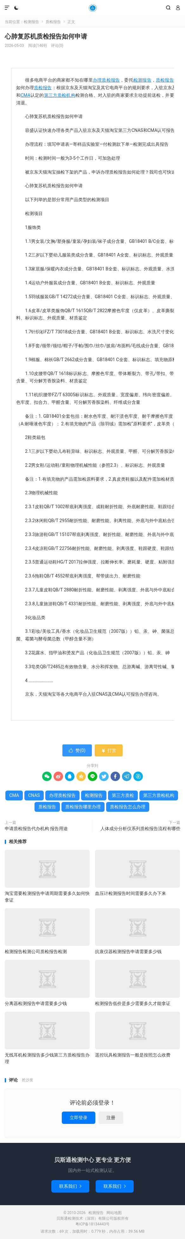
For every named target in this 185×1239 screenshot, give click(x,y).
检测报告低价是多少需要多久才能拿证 (132, 1003)
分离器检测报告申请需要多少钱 (36, 1003)
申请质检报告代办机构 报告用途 (36, 828)
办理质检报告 (106, 80)
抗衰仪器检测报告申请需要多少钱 (128, 951)
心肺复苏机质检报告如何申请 (46, 36)
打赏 (108, 750)
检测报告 (92, 8)
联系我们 (70, 1186)
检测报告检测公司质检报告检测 (36, 951)
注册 (110, 1117)
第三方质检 (123, 795)
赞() (77, 750)
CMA (25, 95)
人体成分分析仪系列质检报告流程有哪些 (140, 828)
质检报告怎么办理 (127, 806)
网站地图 (114, 1213)
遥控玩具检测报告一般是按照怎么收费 (132, 1054)
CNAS (34, 795)
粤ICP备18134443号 (92, 1224)
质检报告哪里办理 (83, 806)
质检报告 (53, 22)
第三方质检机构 (59, 95)
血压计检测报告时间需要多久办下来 (130, 893)
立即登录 (78, 1117)
